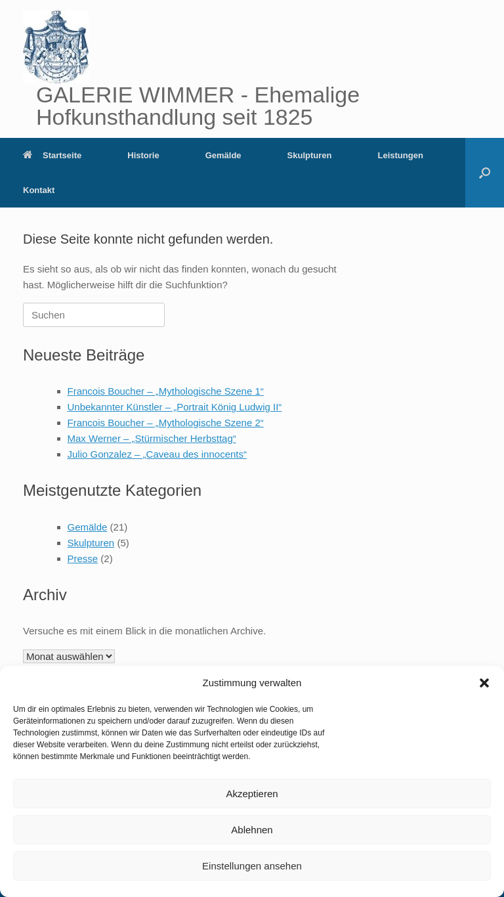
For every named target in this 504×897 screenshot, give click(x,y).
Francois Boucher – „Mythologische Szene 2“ (166, 422)
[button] (484, 682)
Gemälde (223, 155)
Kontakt (38, 190)
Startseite (52, 155)
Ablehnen (251, 829)
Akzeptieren (252, 793)
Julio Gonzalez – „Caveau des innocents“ (157, 454)
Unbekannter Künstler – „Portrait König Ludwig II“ (175, 406)
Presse (83, 558)
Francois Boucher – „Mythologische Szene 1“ (166, 391)
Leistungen (400, 155)
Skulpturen (309, 155)
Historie (143, 155)
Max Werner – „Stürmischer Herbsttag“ (152, 438)
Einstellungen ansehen (252, 865)
